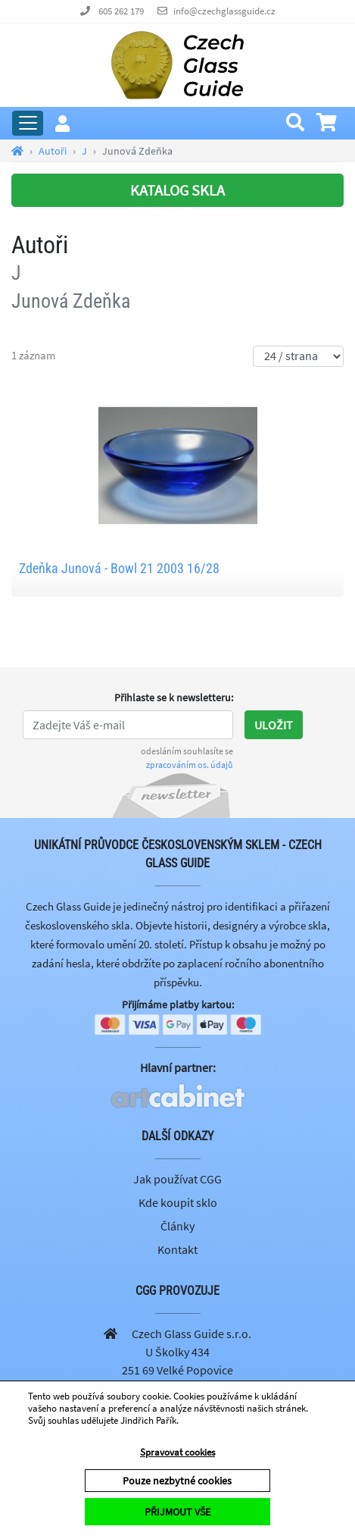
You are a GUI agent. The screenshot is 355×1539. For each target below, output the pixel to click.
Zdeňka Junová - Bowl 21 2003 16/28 (119, 568)
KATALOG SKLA (177, 189)
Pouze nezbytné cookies (177, 1480)
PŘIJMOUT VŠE (177, 1512)
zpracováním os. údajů (189, 764)
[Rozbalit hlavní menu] (27, 123)
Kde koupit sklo (178, 1202)
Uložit (273, 724)
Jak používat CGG (177, 1178)
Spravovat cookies (177, 1452)
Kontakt (177, 1249)
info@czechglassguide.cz (224, 11)
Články (177, 1225)
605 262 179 (121, 11)
